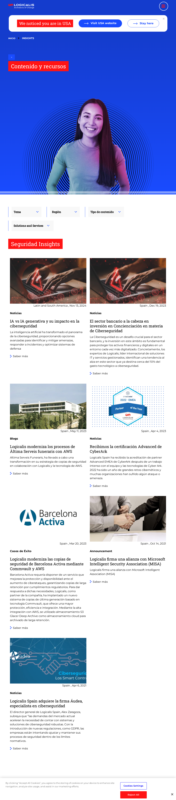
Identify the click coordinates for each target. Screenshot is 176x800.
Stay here (146, 23)
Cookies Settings (133, 789)
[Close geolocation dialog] (164, 19)
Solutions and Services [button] (28, 225)
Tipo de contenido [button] (102, 212)
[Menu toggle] (163, 6)
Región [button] (56, 212)
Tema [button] (17, 212)
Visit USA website (103, 23)
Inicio (11, 38)
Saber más (20, 356)
